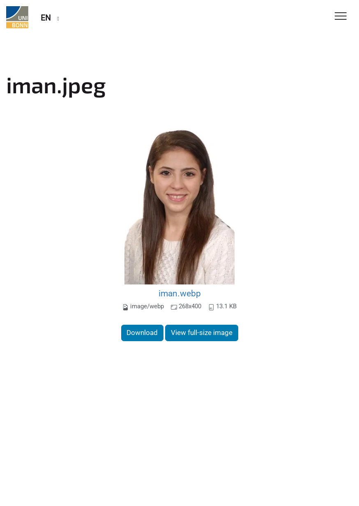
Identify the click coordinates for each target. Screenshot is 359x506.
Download (142, 332)
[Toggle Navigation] (341, 16)
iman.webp (180, 293)
